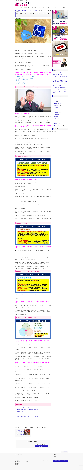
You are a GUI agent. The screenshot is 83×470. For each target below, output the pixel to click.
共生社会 (56, 123)
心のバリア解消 (34, 7)
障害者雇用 (56, 112)
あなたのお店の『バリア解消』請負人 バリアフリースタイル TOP (24, 10)
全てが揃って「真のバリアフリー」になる (23, 83)
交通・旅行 (56, 118)
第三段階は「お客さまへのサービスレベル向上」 (25, 82)
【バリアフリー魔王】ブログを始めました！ (25, 407)
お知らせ (56, 98)
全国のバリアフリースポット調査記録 (42, 460)
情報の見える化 (57, 109)
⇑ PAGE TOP (64, 451)
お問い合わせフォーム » (41, 446)
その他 (36, 10)
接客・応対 (56, 105)
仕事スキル (56, 114)
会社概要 (64, 7)
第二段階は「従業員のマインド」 (22, 80)
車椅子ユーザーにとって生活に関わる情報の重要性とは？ (28, 409)
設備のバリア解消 (26, 7)
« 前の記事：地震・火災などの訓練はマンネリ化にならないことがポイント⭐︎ (20, 433)
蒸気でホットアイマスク (22, 411)
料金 (49, 7)
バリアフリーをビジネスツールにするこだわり (24, 78)
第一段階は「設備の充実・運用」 (22, 79)
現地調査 (27, 461)
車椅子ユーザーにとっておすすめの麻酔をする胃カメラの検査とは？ (30, 413)
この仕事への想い (41, 7)
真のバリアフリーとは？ (19, 7)
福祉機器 (56, 121)
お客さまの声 (56, 7)
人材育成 (56, 107)
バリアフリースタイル (64, 469)
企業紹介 (56, 116)
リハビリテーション (58, 125)
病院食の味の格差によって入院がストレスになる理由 (27, 416)
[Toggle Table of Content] (32, 76)
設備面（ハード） (57, 103)
